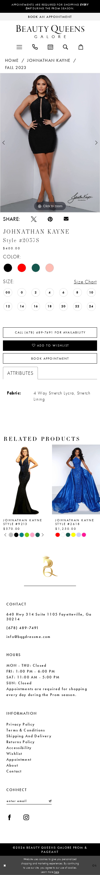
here (56, 872)
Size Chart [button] (85, 281)
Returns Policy (20, 741)
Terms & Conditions (25, 730)
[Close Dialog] (5, 865)
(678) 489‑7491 (22, 627)
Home (12, 60)
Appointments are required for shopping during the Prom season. (50, 6)
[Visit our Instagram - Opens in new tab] (26, 817)
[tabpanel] (50, 142)
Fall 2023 (16, 67)
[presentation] (24, 480)
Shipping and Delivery (29, 736)
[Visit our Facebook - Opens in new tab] (9, 817)
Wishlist (14, 753)
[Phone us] (35, 46)
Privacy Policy (20, 724)
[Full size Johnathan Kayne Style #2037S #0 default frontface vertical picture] (50, 142)
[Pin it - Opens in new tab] (50, 219)
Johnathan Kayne (49, 60)
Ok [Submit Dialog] (94, 865)
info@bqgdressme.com (28, 636)
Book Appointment (50, 358)
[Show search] (65, 47)
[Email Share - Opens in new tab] (66, 219)
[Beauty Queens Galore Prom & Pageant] (50, 31)
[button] (19, 46)
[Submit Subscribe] (49, 800)
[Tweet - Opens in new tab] (34, 219)
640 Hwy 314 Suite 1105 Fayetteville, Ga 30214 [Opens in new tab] (48, 616)
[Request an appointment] (50, 17)
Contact (14, 771)
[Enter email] (29, 800)
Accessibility (19, 747)
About (12, 765)
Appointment (18, 759)
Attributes (20, 373)
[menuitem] (19, 46)
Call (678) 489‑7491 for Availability (50, 332)
